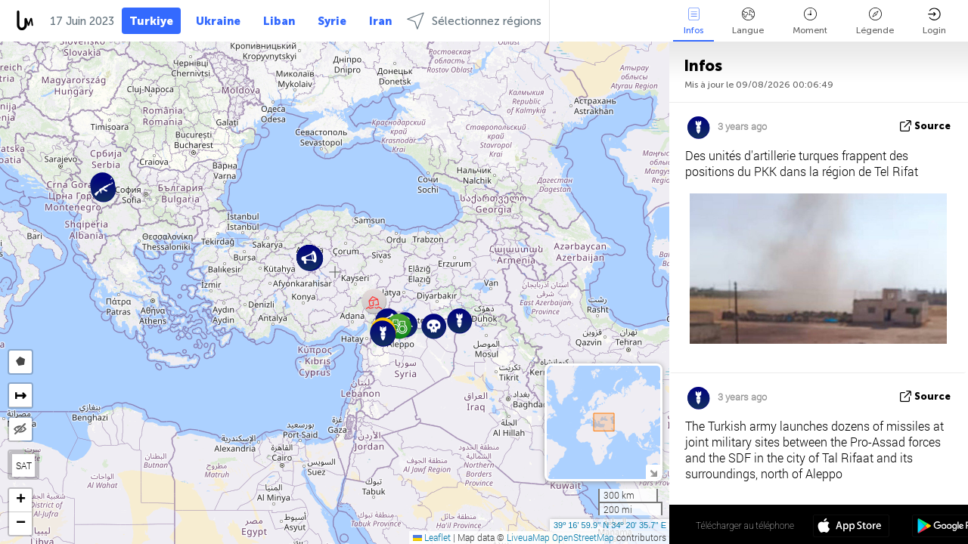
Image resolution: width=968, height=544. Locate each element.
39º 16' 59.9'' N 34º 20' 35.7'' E (610, 525)
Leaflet (432, 537)
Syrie (332, 21)
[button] (433, 326)
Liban (279, 21)
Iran (380, 21)
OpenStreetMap (583, 537)
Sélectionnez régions (474, 20)
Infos (693, 22)
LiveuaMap (528, 537)
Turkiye (151, 21)
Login (934, 22)
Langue (748, 22)
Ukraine (218, 21)
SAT (24, 465)
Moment (810, 22)
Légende (875, 22)
